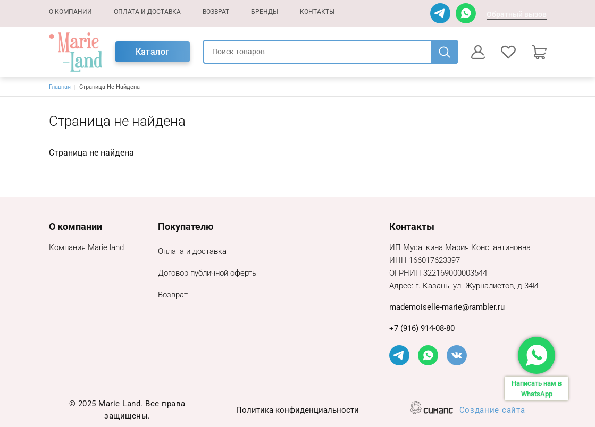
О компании (70, 11)
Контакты (317, 11)
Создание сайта (492, 410)
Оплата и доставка (147, 11)
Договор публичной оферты (208, 273)
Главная (60, 86)
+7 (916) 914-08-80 (422, 328)
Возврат (216, 11)
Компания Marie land (86, 248)
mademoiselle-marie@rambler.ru (447, 307)
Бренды (264, 11)
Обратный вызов (517, 14)
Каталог (153, 52)
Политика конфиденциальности (297, 410)
